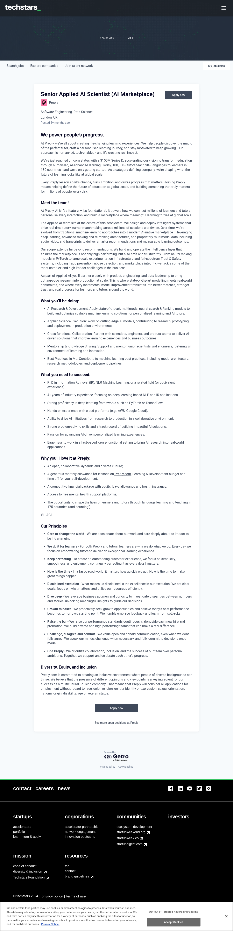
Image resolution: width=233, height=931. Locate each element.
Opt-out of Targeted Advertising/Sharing (173, 911)
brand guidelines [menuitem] (77, 876)
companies (44, 66)
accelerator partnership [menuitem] (82, 826)
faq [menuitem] (67, 866)
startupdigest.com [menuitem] (129, 844)
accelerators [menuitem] (22, 826)
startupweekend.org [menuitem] (131, 832)
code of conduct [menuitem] (24, 866)
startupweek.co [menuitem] (127, 838)
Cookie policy (125, 766)
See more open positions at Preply (116, 722)
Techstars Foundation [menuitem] (29, 877)
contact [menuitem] (70, 871)
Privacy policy (107, 766)
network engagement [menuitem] (80, 831)
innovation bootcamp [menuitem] (80, 836)
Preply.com (49, 675)
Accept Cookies (173, 922)
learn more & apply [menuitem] (27, 836)
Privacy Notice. (50, 924)
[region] (116, 916)
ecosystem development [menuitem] (134, 826)
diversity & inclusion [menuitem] (27, 871)
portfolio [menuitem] (19, 831)
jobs (15, 66)
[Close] (226, 916)
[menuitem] (224, 8)
